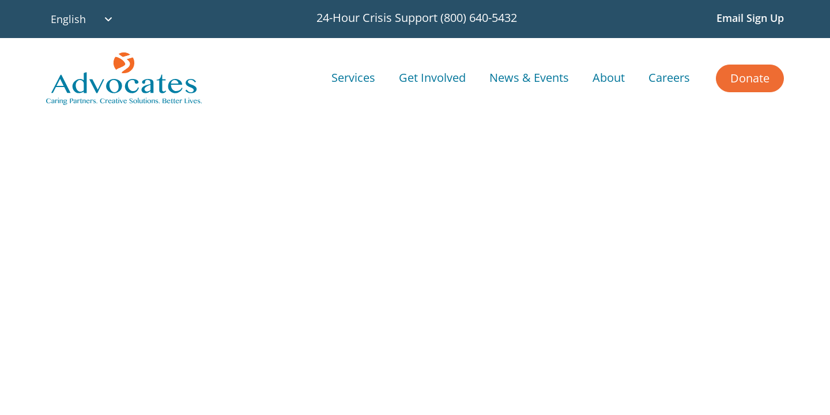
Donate (749, 78)
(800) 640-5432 (478, 17)
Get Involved (432, 77)
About (609, 77)
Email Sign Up (750, 18)
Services (353, 77)
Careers (669, 77)
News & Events (529, 77)
